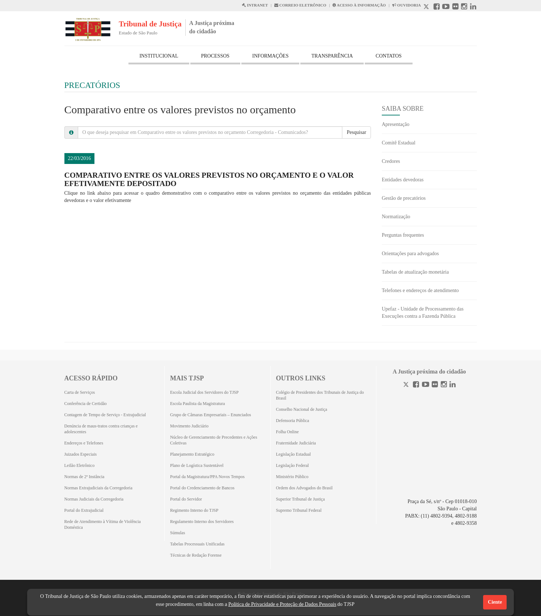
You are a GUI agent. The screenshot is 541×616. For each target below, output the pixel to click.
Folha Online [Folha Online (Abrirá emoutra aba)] (287, 431)
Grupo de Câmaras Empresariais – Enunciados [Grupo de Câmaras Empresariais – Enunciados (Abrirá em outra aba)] (210, 414)
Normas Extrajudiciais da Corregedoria (98, 487)
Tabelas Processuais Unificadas (197, 544)
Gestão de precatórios (404, 198)
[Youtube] (425, 385)
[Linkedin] (452, 385)
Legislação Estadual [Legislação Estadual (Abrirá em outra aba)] (293, 454)
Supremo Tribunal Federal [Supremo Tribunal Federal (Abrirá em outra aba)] (299, 510)
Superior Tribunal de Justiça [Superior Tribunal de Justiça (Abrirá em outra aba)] (300, 499)
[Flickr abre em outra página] (455, 7)
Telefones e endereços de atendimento (420, 290)
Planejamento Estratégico (192, 454)
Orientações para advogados (410, 253)
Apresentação (395, 124)
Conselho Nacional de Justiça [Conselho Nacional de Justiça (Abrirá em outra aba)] (301, 409)
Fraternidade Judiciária (296, 443)
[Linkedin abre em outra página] (473, 7)
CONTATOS (389, 56)
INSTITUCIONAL (158, 56)
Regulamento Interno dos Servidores (202, 521)
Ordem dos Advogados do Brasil (304, 487)
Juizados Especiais (80, 454)
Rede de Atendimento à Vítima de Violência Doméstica (102, 524)
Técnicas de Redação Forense (195, 555)
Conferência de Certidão (85, 403)
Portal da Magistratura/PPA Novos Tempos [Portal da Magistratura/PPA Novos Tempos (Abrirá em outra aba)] (207, 476)
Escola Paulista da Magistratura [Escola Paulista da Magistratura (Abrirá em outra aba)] (197, 403)
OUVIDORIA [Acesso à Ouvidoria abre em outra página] (406, 5)
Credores (391, 161)
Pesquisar (356, 132)
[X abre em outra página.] (427, 7)
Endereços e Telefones (83, 443)
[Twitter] (406, 385)
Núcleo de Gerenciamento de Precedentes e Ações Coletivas (213, 440)
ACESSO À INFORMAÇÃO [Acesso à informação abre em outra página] (359, 5)
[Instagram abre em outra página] (464, 7)
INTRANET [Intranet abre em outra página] (255, 5)
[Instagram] (444, 385)
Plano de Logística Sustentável (197, 465)
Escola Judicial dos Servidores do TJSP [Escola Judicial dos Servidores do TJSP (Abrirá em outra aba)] (204, 392)
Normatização (396, 216)
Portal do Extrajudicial (84, 510)
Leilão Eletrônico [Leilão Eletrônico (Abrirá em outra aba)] (79, 465)
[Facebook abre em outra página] (436, 7)
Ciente (495, 602)
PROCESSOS (215, 56)
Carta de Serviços (79, 392)
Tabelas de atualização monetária (415, 272)
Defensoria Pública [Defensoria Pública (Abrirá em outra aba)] (292, 420)
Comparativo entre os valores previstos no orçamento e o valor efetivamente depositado (209, 179)
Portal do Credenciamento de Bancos (202, 487)
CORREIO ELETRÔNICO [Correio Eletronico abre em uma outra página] (300, 5)
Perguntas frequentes (403, 235)
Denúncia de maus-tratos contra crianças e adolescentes (101, 428)
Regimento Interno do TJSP (194, 510)
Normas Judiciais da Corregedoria (94, 499)
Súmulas (177, 532)
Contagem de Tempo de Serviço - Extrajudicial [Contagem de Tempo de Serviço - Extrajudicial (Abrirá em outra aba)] (105, 414)
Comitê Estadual (398, 142)
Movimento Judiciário (189, 426)
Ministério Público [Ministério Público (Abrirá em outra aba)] (292, 476)
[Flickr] (435, 385)
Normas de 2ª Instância (84, 476)
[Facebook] (416, 385)
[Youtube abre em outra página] (445, 7)
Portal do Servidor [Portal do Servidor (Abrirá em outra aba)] (186, 499)
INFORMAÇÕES (270, 56)
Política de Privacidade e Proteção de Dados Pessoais (282, 604)
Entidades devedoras (402, 179)
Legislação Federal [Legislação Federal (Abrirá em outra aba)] (292, 465)
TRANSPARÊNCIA (332, 56)
